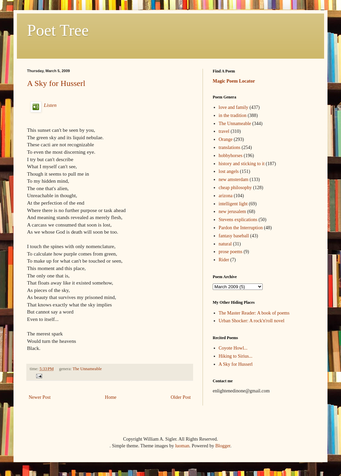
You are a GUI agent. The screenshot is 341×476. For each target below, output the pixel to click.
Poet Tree (58, 30)
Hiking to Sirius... (236, 356)
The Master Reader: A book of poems (254, 313)
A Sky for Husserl (56, 83)
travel (224, 131)
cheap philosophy (235, 187)
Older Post (181, 397)
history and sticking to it (242, 163)
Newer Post (40, 397)
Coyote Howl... (233, 348)
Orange (226, 139)
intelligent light (233, 203)
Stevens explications (238, 219)
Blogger (222, 445)
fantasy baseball (234, 235)
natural (225, 243)
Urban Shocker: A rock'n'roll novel (252, 320)
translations (230, 147)
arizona (226, 195)
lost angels (229, 171)
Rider (224, 259)
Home (110, 397)
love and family (233, 107)
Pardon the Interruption (241, 227)
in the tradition (232, 115)
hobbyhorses (231, 155)
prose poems (230, 251)
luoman (182, 445)
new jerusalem (232, 211)
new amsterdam (233, 179)
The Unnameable (87, 368)
